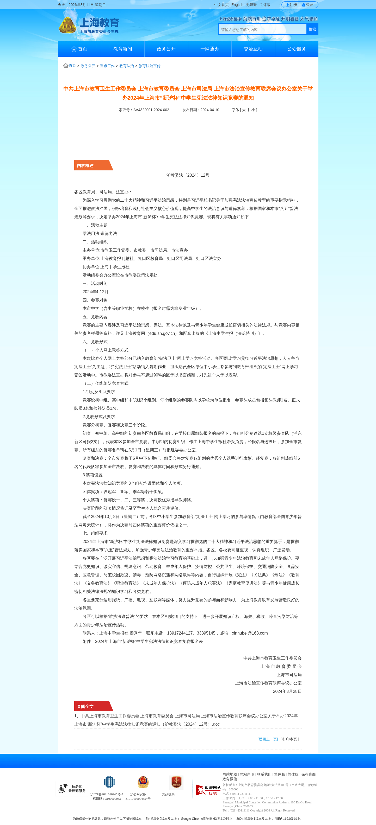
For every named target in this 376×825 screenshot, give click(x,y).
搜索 (312, 29)
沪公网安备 (138, 794)
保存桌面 (308, 774)
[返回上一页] (268, 739)
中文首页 (221, 5)
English (237, 5)
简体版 (293, 774)
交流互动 (253, 49)
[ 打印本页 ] (289, 739)
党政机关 (168, 794)
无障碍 (251, 5)
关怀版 (265, 5)
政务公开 (166, 49)
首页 (79, 49)
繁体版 (279, 774)
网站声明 (247, 774)
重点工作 (107, 66)
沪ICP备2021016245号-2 (106, 794)
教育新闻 (122, 49)
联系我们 (264, 774)
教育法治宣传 (150, 66)
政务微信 (230, 779)
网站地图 (230, 774)
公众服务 (296, 49)
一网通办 (209, 49)
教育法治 (126, 66)
